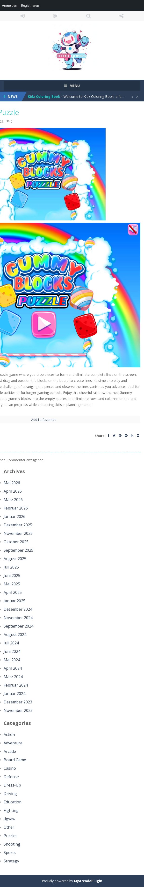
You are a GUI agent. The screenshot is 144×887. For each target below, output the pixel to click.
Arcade (10, 751)
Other (9, 827)
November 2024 (18, 617)
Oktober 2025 (16, 541)
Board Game (15, 759)
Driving (10, 793)
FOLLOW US (121, 16)
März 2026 (13, 499)
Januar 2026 (14, 516)
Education (13, 802)
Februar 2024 (16, 685)
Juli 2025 (11, 567)
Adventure (13, 743)
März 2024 (13, 676)
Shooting (12, 844)
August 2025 (15, 558)
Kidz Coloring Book (44, 96)
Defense (11, 776)
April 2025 (13, 592)
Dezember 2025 (18, 525)
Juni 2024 (12, 651)
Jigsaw (9, 818)
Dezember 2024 (18, 609)
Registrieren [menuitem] (30, 5)
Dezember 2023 (18, 702)
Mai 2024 (12, 659)
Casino (10, 768)
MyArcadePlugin (88, 881)
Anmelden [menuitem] (9, 5)
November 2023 (18, 710)
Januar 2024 (14, 693)
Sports (10, 852)
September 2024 (18, 626)
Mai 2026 (12, 482)
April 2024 (13, 668)
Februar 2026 (16, 508)
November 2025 (18, 533)
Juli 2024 (11, 643)
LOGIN (22, 16)
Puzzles (10, 835)
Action (9, 734)
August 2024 (15, 634)
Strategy (11, 861)
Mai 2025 (12, 584)
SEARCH (88, 16)
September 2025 (18, 550)
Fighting (11, 810)
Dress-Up (12, 785)
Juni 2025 (12, 575)
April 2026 (13, 491)
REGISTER (55, 16)
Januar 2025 (14, 600)
